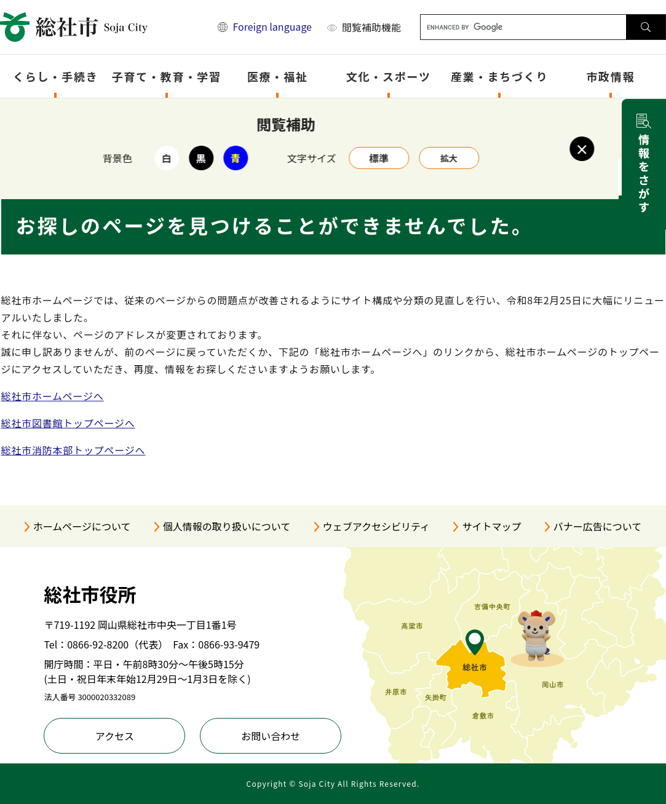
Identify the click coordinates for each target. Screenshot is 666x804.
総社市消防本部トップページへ (73, 450)
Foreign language (272, 26)
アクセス (114, 735)
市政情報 (610, 76)
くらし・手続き (55, 76)
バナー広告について (597, 526)
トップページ (65, 114)
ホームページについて (82, 526)
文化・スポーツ (388, 76)
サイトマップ (491, 526)
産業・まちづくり (499, 76)
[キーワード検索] (523, 27)
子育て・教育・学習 (166, 76)
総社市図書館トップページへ (68, 423)
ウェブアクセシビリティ (376, 526)
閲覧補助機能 (371, 27)
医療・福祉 (277, 76)
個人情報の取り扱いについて (227, 526)
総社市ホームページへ (52, 395)
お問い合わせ (270, 735)
